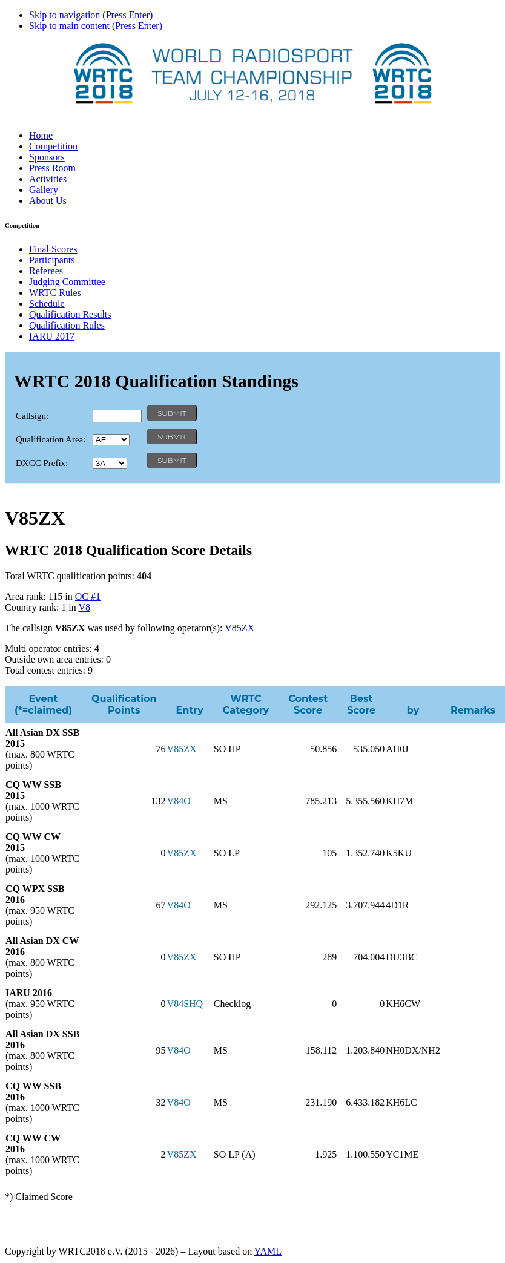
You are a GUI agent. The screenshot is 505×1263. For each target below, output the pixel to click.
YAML (268, 1251)
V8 (84, 607)
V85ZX (239, 628)
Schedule (47, 303)
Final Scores (53, 249)
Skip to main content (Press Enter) (95, 26)
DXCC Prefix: (42, 463)
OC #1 (88, 596)
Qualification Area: (50, 439)
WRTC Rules (55, 292)
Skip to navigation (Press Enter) (91, 15)
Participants (52, 260)
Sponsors (47, 157)
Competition (53, 146)
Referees (46, 271)
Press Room (52, 168)
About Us (48, 200)
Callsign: (32, 416)
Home (41, 135)
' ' (111, 439)
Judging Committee (67, 282)
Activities (48, 179)
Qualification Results (70, 314)
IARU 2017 (51, 336)
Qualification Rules (67, 325)
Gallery (43, 190)
